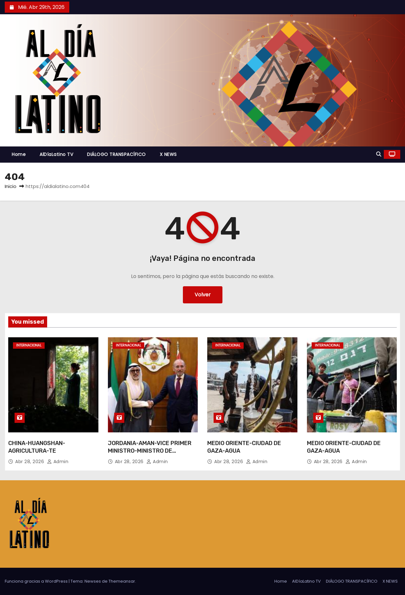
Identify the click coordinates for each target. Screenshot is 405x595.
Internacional (28, 345)
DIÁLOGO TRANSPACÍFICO (116, 154)
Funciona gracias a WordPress (37, 581)
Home (19, 154)
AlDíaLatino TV (56, 154)
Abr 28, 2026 (30, 461)
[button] (378, 154)
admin (58, 461)
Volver (203, 294)
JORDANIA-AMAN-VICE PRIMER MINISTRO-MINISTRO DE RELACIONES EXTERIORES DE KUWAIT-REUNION (149, 454)
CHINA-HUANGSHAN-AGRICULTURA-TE (36, 447)
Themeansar (122, 581)
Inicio (10, 186)
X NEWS (168, 154)
